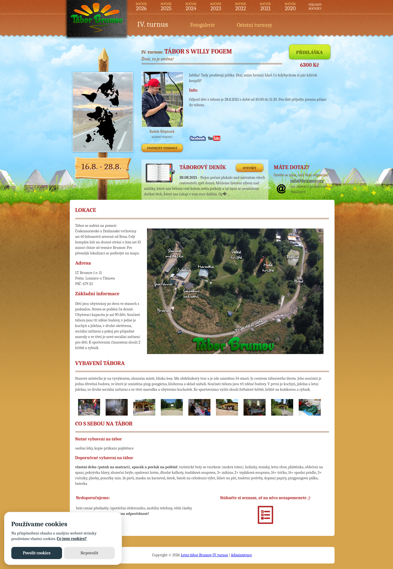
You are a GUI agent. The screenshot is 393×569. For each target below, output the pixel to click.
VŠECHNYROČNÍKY (315, 6)
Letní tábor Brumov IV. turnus (204, 555)
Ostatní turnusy (254, 25)
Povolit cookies (36, 553)
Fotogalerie (202, 25)
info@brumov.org (307, 180)
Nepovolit (89, 553)
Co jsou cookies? (72, 538)
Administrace (241, 555)
